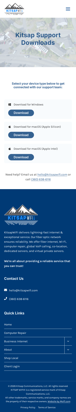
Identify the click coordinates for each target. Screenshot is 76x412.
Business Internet (15, 341)
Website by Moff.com (59, 401)
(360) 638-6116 (41, 180)
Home (8, 324)
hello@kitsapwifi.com (52, 176)
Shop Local (11, 358)
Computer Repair (15, 333)
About (8, 349)
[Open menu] (68, 8)
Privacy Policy (27, 407)
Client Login (12, 366)
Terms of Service (47, 407)
